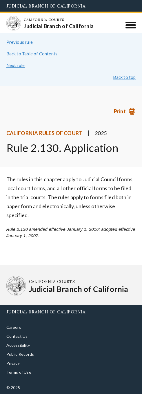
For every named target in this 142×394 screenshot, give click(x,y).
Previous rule (19, 42)
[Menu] (130, 25)
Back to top (124, 77)
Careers (13, 327)
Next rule (15, 65)
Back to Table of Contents (32, 53)
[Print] (125, 111)
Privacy (13, 363)
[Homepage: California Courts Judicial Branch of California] (13, 23)
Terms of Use (18, 372)
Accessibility (18, 345)
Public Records (20, 354)
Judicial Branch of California (45, 6)
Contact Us (17, 336)
